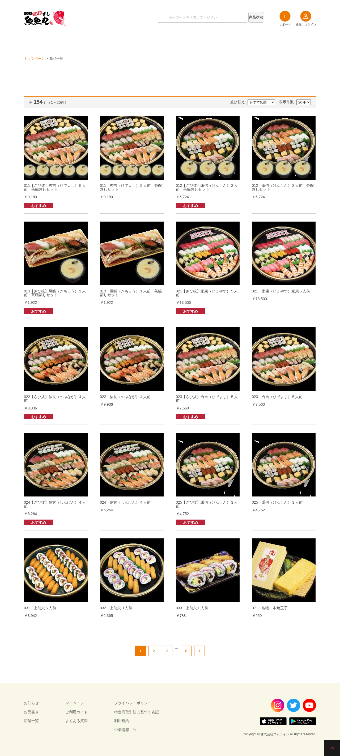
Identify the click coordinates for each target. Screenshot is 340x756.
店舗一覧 (199, 39)
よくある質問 (76, 721)
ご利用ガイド (76, 712)
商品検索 (256, 17)
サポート (285, 18)
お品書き (170, 39)
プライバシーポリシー (132, 703)
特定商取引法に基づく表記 (136, 712)
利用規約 (121, 721)
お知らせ (141, 39)
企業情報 (121, 730)
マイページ (74, 703)
